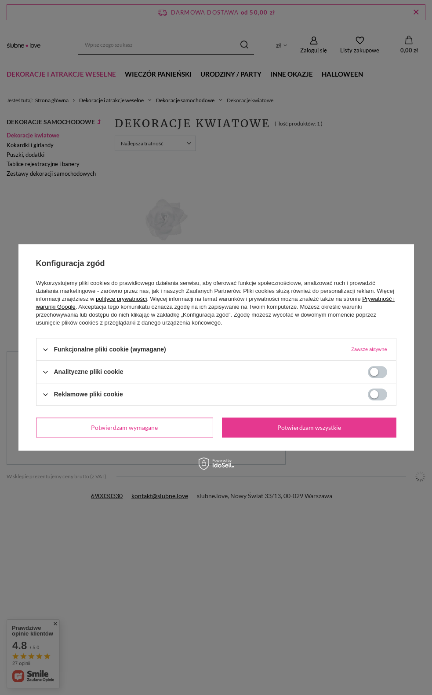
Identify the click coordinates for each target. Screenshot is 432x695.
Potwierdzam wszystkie (309, 427)
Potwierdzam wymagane (124, 427)
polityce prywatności (121, 299)
